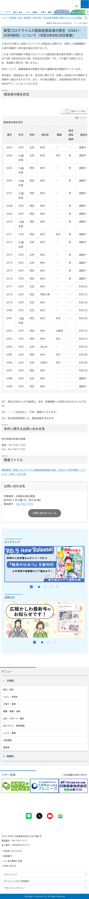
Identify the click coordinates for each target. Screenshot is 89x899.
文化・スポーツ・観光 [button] (13, 718)
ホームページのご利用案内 (16, 881)
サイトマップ (10, 875)
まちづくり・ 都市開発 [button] (14, 726)
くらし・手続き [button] (10, 697)
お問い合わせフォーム (44, 513)
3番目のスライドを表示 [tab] (51, 587)
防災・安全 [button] (8, 690)
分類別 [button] (10, 680)
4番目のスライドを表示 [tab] (57, 587)
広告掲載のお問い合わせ (75, 775)
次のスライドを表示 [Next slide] (87, 11)
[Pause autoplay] (31, 586)
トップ (4, 18)
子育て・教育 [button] (9, 704)
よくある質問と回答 (12, 861)
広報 (20, 18)
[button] (76, 4)
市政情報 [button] (7, 740)
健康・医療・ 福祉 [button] (12, 711)
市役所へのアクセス (12, 851)
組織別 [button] (10, 756)
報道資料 (27, 18)
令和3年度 (37, 18)
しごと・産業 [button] (9, 733)
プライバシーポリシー (14, 888)
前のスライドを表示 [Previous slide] (2, 11)
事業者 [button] (6, 747)
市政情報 (12, 18)
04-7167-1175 (24, 504)
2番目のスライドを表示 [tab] (45, 587)
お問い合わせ (9, 866)
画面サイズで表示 (78, 111)
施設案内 (7, 856)
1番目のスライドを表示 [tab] (39, 587)
